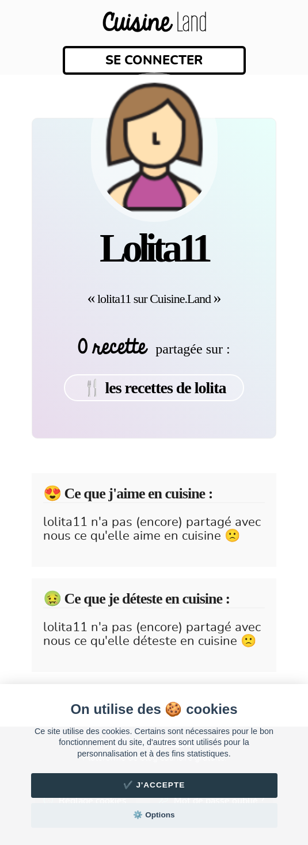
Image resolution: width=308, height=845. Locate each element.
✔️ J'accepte (154, 785)
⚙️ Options (153, 815)
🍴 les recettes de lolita (154, 388)
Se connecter (154, 60)
